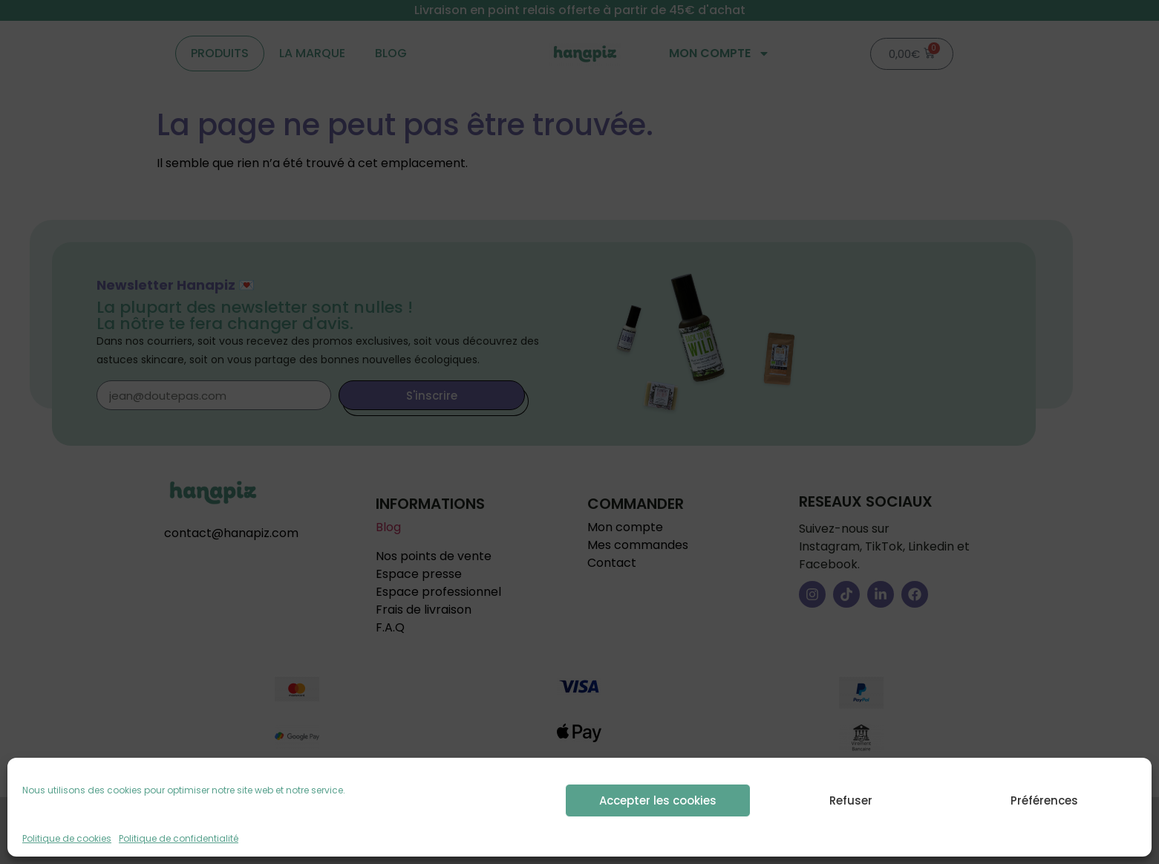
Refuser (850, 800)
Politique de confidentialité (178, 838)
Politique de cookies (66, 838)
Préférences (1044, 800)
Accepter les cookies (657, 800)
